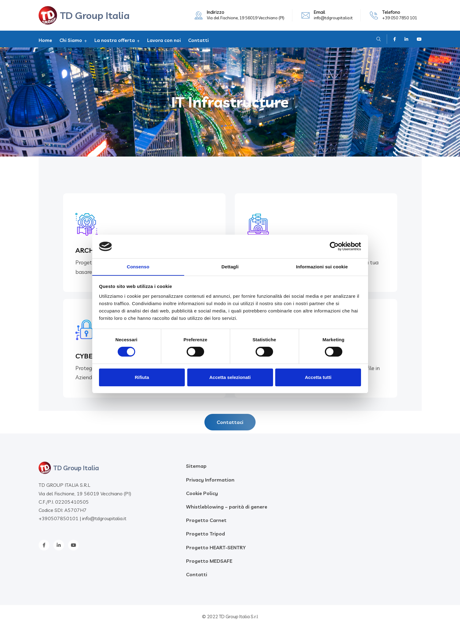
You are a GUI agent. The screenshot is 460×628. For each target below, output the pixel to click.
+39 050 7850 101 (399, 18)
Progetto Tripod (205, 534)
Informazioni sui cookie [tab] (322, 266)
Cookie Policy (202, 493)
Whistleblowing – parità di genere (226, 507)
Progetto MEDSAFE (209, 561)
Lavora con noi (164, 40)
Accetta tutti (318, 377)
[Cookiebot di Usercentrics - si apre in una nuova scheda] (334, 246)
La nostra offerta (114, 40)
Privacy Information (210, 480)
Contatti (198, 40)
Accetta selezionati (230, 377)
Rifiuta (142, 377)
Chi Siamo (70, 40)
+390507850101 (58, 518)
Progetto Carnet (206, 520)
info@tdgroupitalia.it (333, 18)
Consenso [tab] (138, 266)
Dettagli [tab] (230, 266)
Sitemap (196, 466)
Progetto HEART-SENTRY (216, 547)
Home (45, 40)
